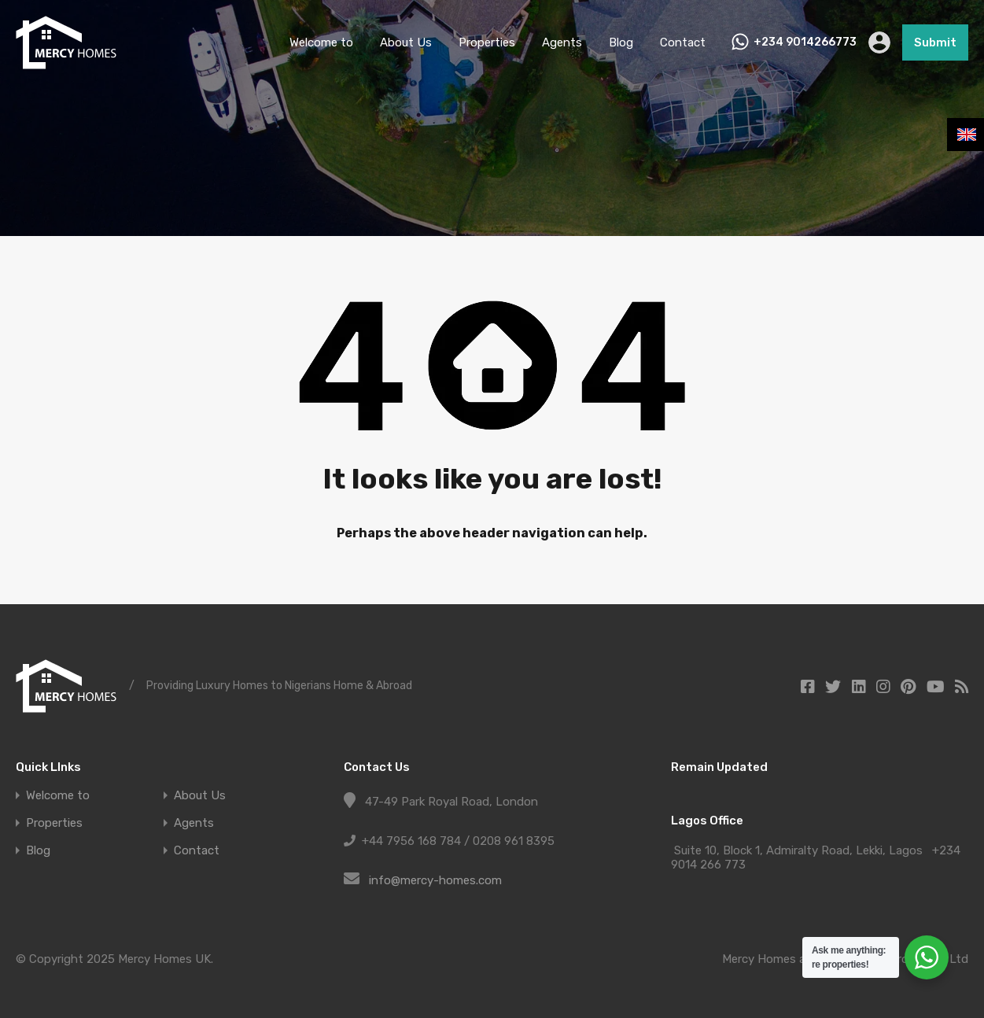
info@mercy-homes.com (435, 880)
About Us (406, 42)
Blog (621, 42)
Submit (935, 42)
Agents (562, 42)
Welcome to (321, 42)
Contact (683, 42)
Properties (487, 42)
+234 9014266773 (805, 42)
